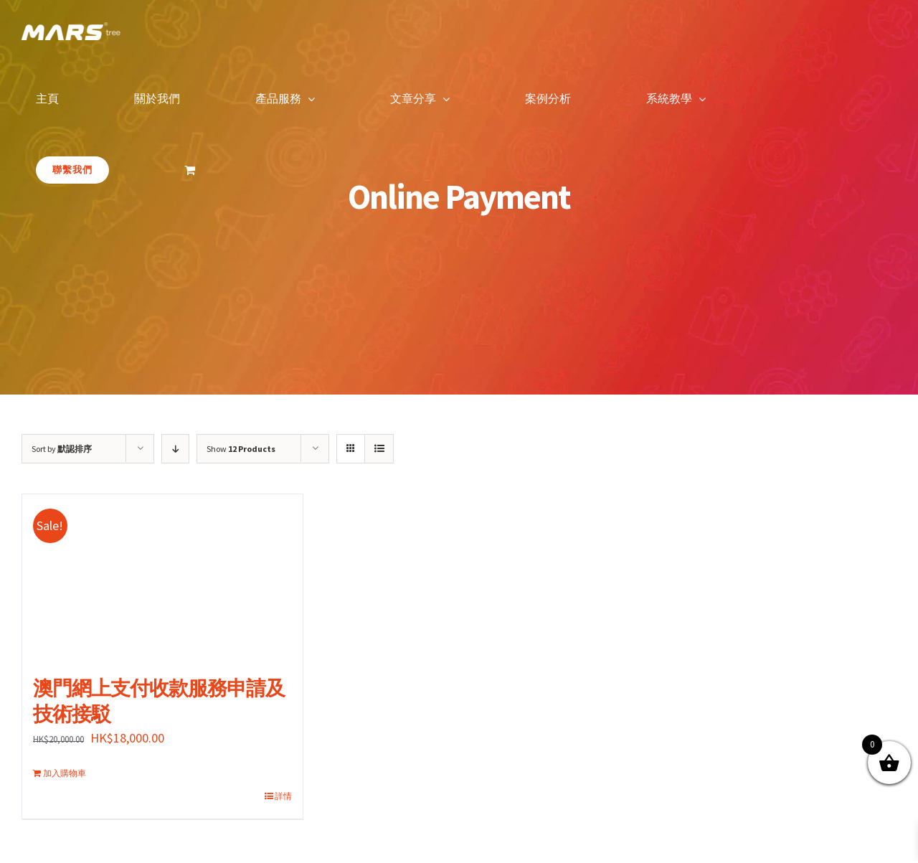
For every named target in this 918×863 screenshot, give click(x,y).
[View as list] (379, 449)
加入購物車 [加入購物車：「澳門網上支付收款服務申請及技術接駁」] (64, 773)
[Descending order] (175, 448)
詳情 (283, 796)
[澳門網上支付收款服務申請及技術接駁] (162, 577)
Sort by (62, 448)
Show (241, 448)
